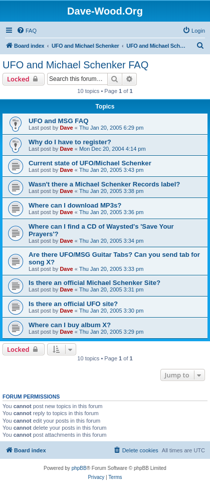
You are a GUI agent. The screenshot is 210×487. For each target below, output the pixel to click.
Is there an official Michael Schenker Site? (94, 282)
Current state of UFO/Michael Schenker (90, 163)
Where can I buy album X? (70, 325)
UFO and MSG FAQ (58, 121)
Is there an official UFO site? (73, 304)
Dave (66, 128)
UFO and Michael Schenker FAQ (75, 64)
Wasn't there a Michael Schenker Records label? (104, 184)
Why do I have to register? (70, 142)
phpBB (79, 468)
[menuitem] (27, 31)
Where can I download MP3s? (75, 205)
